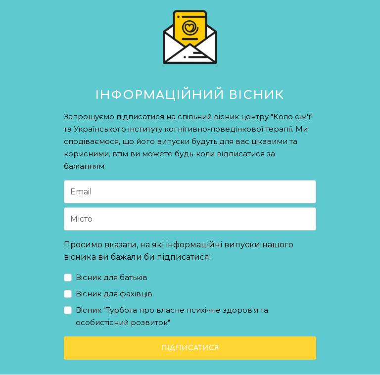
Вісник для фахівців (114, 293)
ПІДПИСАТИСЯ (190, 348)
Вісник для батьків (111, 277)
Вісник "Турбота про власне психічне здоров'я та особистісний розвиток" (172, 316)
